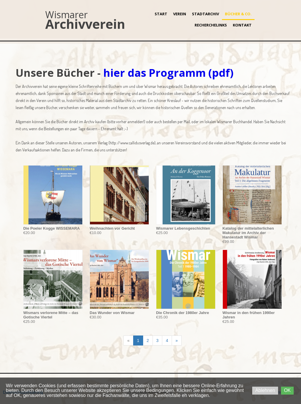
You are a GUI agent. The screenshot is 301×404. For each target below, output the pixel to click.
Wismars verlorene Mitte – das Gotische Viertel (50, 314)
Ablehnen (265, 390)
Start (161, 13)
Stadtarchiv (205, 13)
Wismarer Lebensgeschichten (183, 228)
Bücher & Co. (238, 13)
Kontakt (242, 25)
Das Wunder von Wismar (112, 312)
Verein (179, 13)
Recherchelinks (211, 25)
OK (287, 390)
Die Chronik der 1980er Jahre (182, 312)
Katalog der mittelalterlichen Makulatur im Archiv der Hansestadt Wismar (248, 232)
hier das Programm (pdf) (168, 73)
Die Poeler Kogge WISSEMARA (51, 228)
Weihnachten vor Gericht (112, 228)
